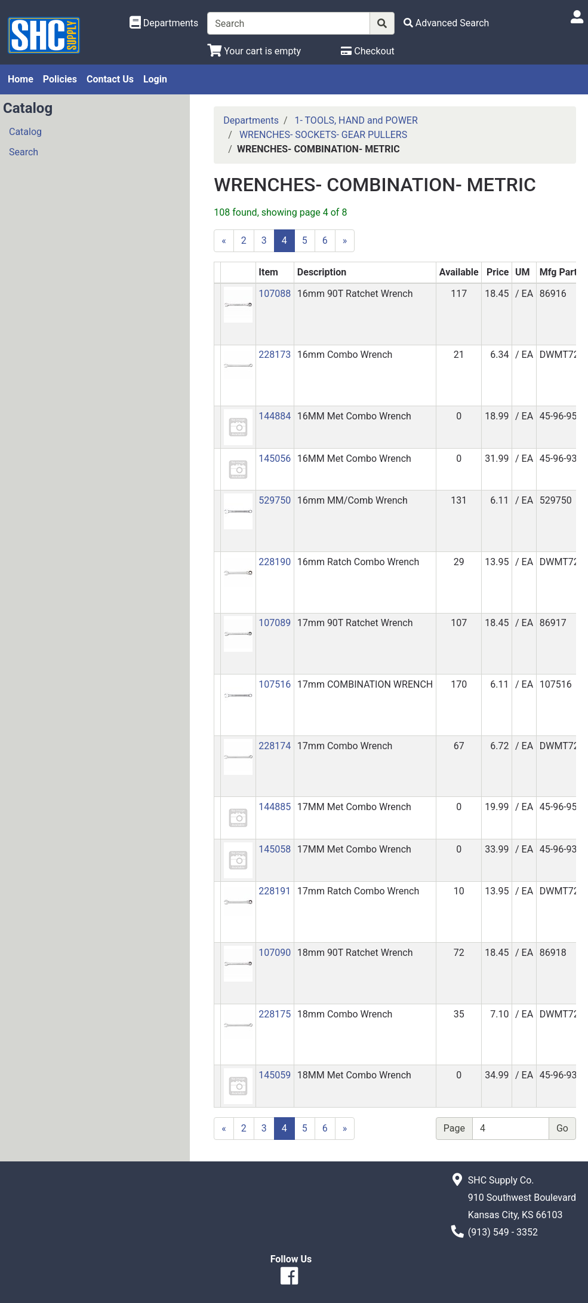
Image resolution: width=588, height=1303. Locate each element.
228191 (274, 891)
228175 (274, 1014)
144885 (274, 807)
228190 (274, 562)
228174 (274, 746)
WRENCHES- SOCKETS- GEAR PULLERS (323, 134)
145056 (274, 458)
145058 (274, 849)
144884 (274, 416)
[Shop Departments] (164, 23)
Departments (251, 120)
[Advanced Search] (447, 23)
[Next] (345, 240)
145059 (274, 1075)
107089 (274, 622)
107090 (274, 952)
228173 (274, 354)
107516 (274, 684)
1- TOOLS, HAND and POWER (355, 120)
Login (155, 79)
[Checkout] (367, 51)
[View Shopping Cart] (254, 51)
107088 (274, 293)
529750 (274, 500)
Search (23, 152)
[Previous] (224, 240)
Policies (60, 79)
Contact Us (110, 79)
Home (20, 79)
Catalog (25, 131)
